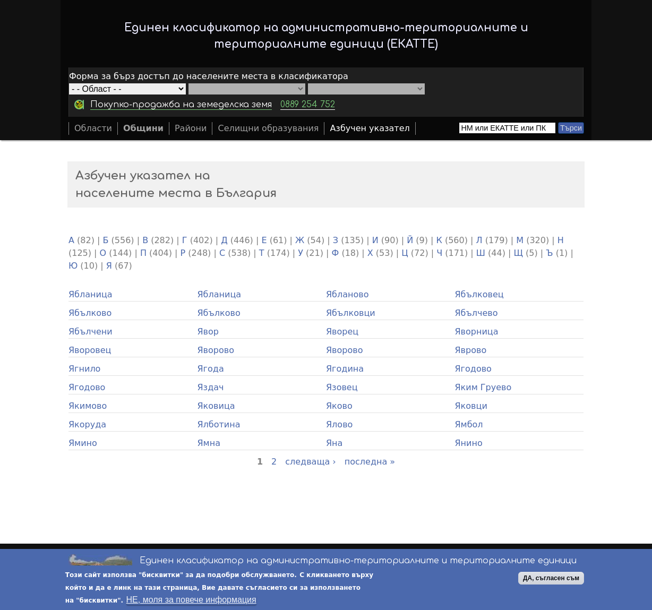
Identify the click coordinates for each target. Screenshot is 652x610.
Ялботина (219, 424)
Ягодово (473, 369)
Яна (334, 443)
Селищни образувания (268, 128)
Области (93, 128)
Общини (143, 128)
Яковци (471, 406)
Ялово (339, 424)
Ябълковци (350, 313)
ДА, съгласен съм (551, 578)
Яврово (471, 350)
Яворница (477, 332)
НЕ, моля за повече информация (191, 600)
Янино (469, 443)
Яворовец (89, 350)
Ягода (211, 369)
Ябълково (89, 313)
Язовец (342, 387)
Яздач (211, 387)
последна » (370, 462)
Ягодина (345, 369)
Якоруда (87, 424)
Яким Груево (483, 387)
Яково (339, 406)
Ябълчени (90, 332)
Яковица (216, 406)
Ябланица (90, 294)
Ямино (82, 443)
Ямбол (469, 424)
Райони (191, 128)
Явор (208, 332)
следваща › (310, 462)
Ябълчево (476, 313)
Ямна (209, 443)
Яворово (216, 350)
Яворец (342, 332)
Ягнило (84, 369)
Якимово (87, 406)
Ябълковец (479, 294)
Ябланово (347, 294)
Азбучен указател (369, 128)
